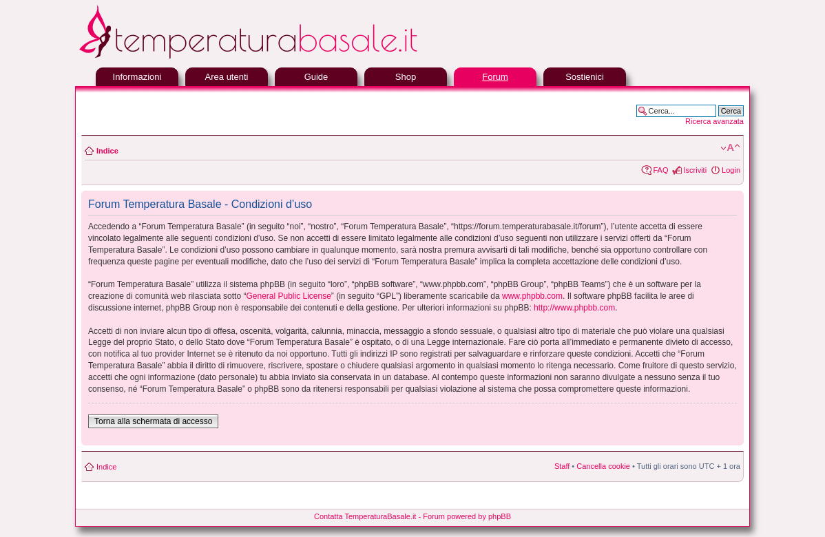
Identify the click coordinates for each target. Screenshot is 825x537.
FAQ (660, 170)
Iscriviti (695, 170)
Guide (316, 77)
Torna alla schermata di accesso (153, 421)
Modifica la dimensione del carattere (730, 148)
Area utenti (227, 77)
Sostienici (584, 77)
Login (731, 170)
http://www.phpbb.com (574, 308)
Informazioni (137, 77)
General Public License (288, 296)
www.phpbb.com (532, 296)
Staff (562, 466)
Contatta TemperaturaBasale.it (365, 516)
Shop (405, 77)
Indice (107, 151)
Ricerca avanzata (714, 121)
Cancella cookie (603, 466)
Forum (495, 77)
